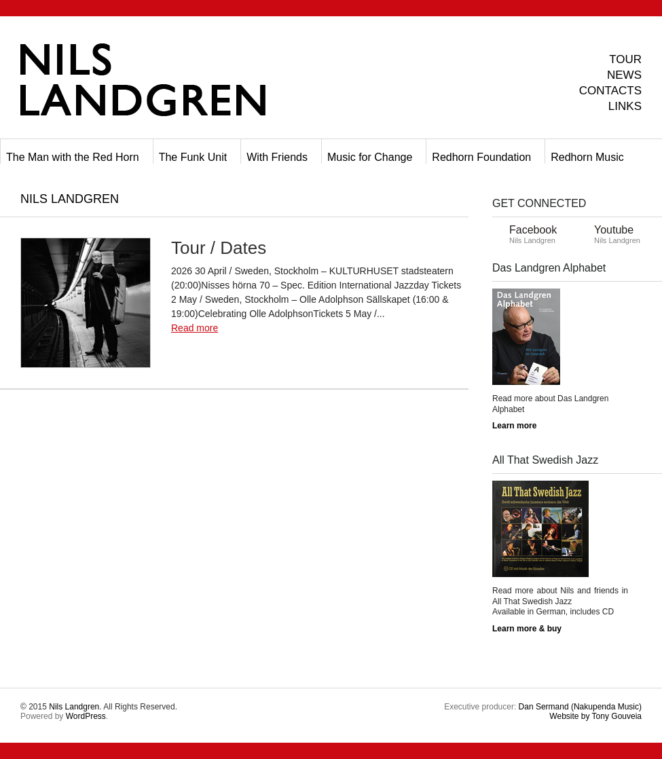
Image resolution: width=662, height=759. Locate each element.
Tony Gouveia (595, 716)
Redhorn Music (587, 157)
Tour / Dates (218, 248)
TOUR (625, 59)
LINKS (625, 106)
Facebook (533, 230)
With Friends (277, 157)
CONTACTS (610, 90)
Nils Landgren (74, 706)
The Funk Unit (193, 157)
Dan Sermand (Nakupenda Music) (580, 706)
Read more (194, 327)
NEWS (624, 75)
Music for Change (369, 157)
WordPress (86, 716)
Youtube (613, 230)
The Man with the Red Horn (72, 157)
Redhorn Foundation (481, 157)
